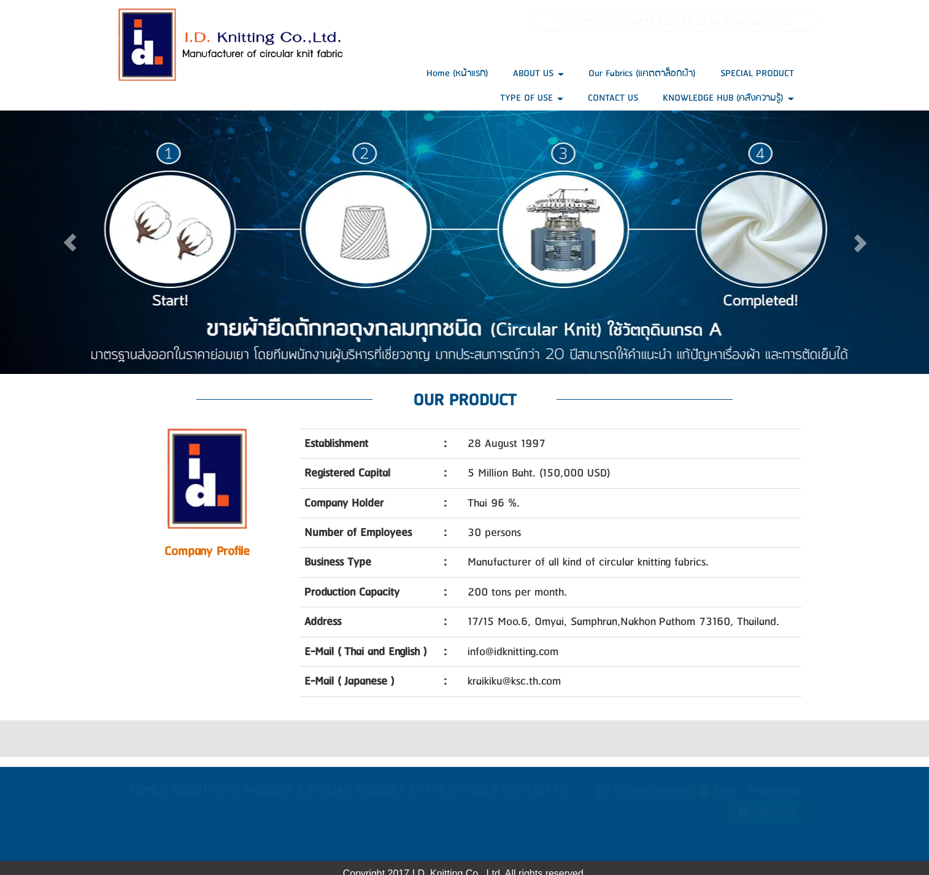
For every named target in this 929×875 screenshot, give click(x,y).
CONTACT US (613, 98)
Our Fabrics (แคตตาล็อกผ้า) (642, 73)
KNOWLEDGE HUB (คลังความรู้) (728, 98)
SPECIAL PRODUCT (757, 73)
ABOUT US (538, 73)
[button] (69, 242)
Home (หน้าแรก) (457, 73)
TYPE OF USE (531, 98)
